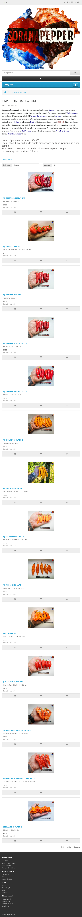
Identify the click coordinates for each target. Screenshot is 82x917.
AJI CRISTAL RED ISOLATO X (15, 391)
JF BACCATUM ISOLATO (13, 681)
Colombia (11, 134)
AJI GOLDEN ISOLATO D (13, 440)
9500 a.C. (61, 122)
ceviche (58, 116)
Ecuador (18, 134)
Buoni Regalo (6, 888)
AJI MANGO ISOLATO (12, 585)
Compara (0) (7, 160)
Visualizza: (47, 165)
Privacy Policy (6, 866)
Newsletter (5, 906)
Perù (32, 122)
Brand (4, 885)
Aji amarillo (35, 116)
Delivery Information (8, 863)
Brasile (66, 131)
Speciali (4, 893)
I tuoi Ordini (6, 901)
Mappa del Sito (7, 879)
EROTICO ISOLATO (11, 633)
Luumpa (12, 915)
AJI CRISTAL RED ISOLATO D (15, 343)
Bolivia (16, 122)
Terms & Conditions (8, 868)
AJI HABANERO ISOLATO (13, 536)
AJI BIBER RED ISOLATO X (14, 198)
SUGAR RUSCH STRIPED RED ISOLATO (19, 778)
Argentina (59, 131)
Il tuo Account (6, 899)
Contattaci (5, 874)
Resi (3, 877)
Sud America (26, 131)
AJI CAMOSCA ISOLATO (13, 246)
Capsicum (52, 110)
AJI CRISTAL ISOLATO (12, 295)
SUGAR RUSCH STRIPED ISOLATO (17, 730)
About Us (5, 861)
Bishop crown (72, 113)
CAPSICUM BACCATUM (18, 92)
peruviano (43, 116)
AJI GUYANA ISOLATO (12, 488)
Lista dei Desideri (7, 904)
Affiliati (4, 890)
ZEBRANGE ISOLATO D (12, 827)
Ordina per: (7, 165)
